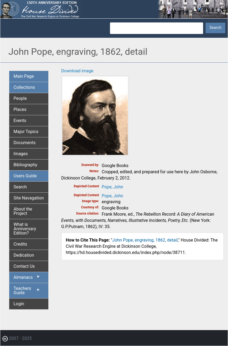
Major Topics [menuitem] (26, 131)
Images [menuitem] (21, 153)
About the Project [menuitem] (23, 211)
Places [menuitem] (20, 109)
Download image (77, 70)
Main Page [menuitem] (24, 76)
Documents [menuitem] (25, 142)
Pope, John (112, 186)
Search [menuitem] (20, 186)
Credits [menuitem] (20, 244)
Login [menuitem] (19, 303)
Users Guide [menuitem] (25, 175)
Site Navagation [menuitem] (29, 198)
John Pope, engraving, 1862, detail (145, 240)
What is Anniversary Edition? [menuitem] (25, 229)
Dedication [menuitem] (24, 255)
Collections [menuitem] (24, 87)
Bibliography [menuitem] (25, 164)
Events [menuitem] (20, 120)
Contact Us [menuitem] (24, 266)
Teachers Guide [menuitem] (27, 292)
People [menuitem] (20, 98)
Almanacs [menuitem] (27, 278)
